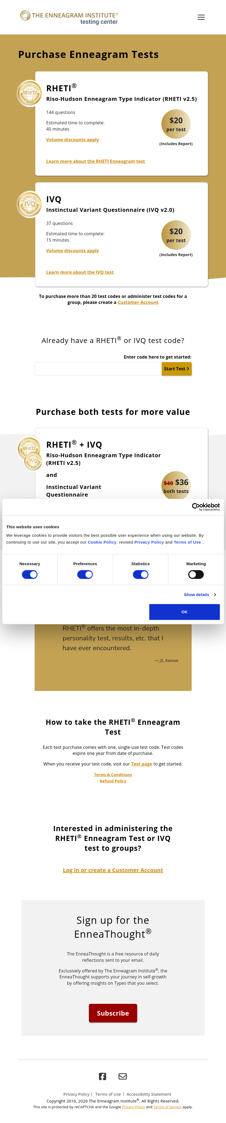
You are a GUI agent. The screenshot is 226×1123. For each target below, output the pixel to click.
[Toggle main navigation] (201, 17)
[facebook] (102, 1077)
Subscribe (113, 1013)
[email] (122, 1077)
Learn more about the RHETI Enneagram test (95, 161)
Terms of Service (167, 1106)
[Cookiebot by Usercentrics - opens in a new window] (196, 507)
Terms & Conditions (113, 774)
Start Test (176, 369)
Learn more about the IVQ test (80, 272)
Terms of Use (187, 542)
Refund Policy (113, 781)
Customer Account (137, 302)
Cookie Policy (102, 542)
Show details (196, 594)
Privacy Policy (149, 542)
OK (185, 611)
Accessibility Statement (149, 1094)
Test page (141, 764)
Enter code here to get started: (157, 357)
